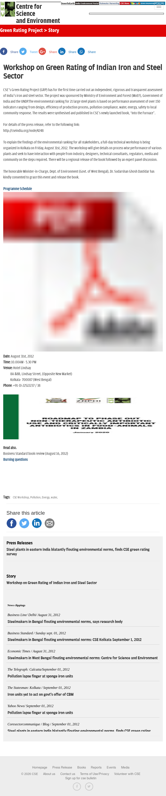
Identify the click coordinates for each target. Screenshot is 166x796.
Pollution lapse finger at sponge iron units (40, 676)
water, (54, 497)
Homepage (39, 767)
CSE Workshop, (21, 497)
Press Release (62, 767)
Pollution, (36, 497)
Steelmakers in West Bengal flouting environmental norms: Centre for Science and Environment (83, 658)
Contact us (67, 774)
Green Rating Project (21, 30)
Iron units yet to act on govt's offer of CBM (40, 695)
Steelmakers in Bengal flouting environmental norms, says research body (65, 622)
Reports (96, 767)
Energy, (46, 497)
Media (125, 767)
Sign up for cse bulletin (80, 778)
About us (49, 774)
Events (111, 767)
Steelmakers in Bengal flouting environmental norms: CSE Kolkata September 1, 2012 (75, 640)
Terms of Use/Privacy (94, 774)
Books (81, 767)
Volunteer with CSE (127, 774)
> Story (51, 30)
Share (9, 52)
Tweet (28, 52)
